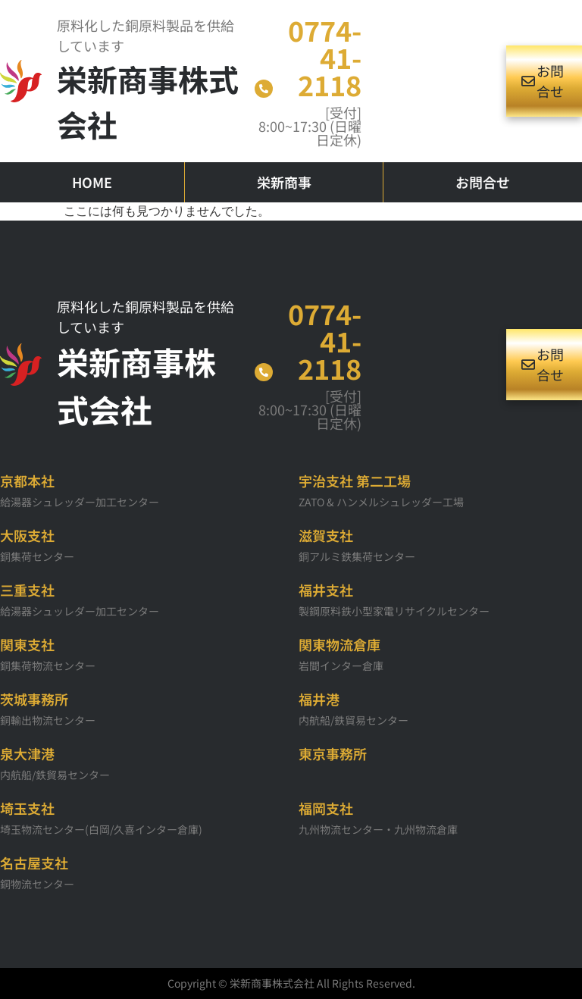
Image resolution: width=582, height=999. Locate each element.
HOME (92, 182)
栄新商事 (284, 182)
